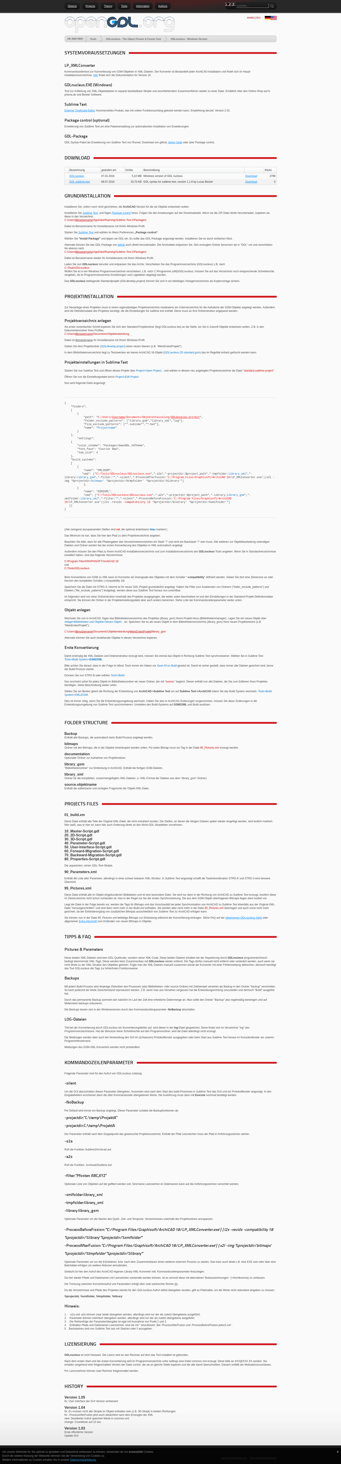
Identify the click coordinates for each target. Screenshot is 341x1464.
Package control (121, 213)
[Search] (252, 5)
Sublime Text (90, 213)
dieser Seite (175, 142)
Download (251, 176)
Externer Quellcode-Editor (80, 110)
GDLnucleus (76, 176)
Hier (95, 75)
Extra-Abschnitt (88, 921)
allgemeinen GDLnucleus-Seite (243, 917)
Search (228, 12)
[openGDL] (120, 24)
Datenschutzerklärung (83, 1459)
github (121, 244)
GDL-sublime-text (79, 181)
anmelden (253, 17)
